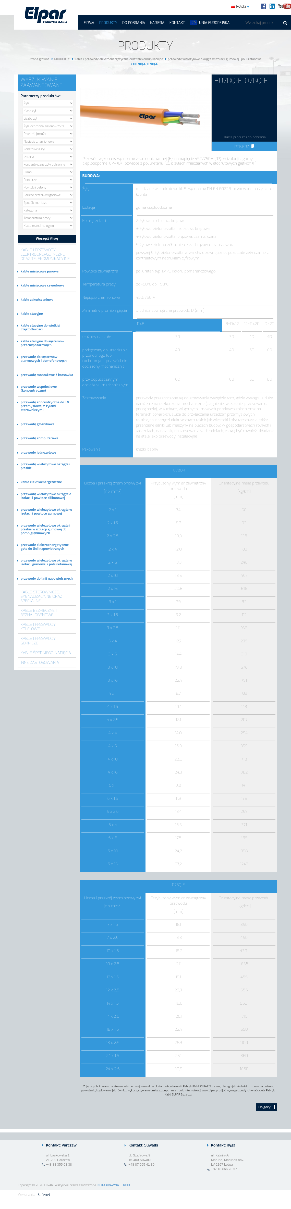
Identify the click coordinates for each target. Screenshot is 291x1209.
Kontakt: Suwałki (143, 1145)
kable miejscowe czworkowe (42, 285)
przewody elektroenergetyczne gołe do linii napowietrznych (45, 547)
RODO (127, 1185)
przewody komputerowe (39, 438)
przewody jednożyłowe (38, 452)
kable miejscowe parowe (39, 271)
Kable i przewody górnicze (38, 640)
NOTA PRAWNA (108, 1185)
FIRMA (89, 22)
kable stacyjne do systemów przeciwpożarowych (42, 343)
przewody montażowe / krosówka (47, 375)
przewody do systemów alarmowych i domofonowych (44, 359)
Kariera (157, 22)
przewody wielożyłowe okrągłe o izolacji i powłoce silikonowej (46, 496)
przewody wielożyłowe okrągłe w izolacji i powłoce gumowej (46, 511)
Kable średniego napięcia (45, 652)
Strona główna (39, 59)
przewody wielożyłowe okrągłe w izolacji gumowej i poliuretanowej (215, 59)
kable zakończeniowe (37, 299)
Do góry (267, 1107)
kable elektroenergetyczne (41, 482)
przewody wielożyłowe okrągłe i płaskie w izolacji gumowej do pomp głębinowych (45, 529)
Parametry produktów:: (40, 95)
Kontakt (177, 22)
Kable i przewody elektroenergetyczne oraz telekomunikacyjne (119, 59)
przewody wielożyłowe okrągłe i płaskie (45, 466)
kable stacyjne (32, 313)
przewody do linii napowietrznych (47, 578)
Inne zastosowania (39, 662)
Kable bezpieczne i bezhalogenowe (38, 612)
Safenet (44, 1194)
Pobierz (244, 146)
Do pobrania (133, 22)
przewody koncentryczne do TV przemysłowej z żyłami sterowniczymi (45, 406)
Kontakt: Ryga (223, 1145)
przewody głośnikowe (37, 424)
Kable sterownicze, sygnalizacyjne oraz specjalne (41, 596)
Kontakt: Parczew (61, 1145)
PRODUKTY (108, 22)
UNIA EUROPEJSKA (214, 22)
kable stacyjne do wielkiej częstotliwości (40, 327)
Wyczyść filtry (47, 238)
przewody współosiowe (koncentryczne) (39, 388)
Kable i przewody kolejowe (38, 626)
